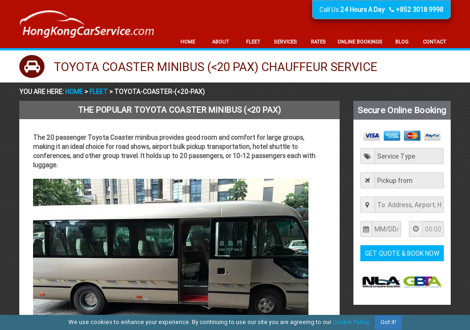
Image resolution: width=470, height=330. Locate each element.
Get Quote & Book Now (402, 253)
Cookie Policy (351, 322)
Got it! (388, 322)
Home (74, 92)
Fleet (98, 92)
